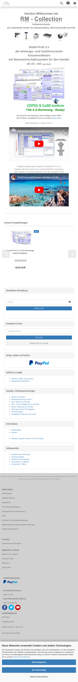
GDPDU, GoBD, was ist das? (22, 379)
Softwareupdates (17, 457)
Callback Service (8, 498)
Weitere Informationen (39, 677)
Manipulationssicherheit (20, 381)
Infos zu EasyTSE (10, 603)
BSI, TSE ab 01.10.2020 (20, 402)
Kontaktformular (8, 622)
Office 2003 (6, 568)
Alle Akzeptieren (39, 662)
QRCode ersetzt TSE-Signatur (23, 409)
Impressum (6, 502)
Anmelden (39, 308)
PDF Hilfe (5, 617)
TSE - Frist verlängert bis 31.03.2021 (25, 404)
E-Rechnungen (17, 412)
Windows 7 (6, 563)
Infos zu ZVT (8, 595)
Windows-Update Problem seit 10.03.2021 (27, 439)
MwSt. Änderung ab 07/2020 (22, 407)
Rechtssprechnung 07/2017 (21, 399)
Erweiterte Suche (39, 343)
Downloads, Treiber (18, 464)
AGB (4, 516)
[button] (6, 254)
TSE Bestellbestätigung (11, 507)
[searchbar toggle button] (61, 3)
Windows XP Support (10, 554)
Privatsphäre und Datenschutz (13, 511)
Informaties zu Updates (20, 462)
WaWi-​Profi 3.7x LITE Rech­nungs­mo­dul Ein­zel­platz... (20, 251)
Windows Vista (7, 559)
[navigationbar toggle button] (74, 3)
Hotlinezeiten (57, 118)
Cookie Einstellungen (10, 529)
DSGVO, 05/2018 (18, 397)
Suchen (39, 337)
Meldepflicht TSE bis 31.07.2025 (23, 414)
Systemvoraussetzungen (20, 454)
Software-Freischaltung (20, 459)
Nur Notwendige (39, 670)
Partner (14, 432)
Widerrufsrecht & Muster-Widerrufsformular (18, 525)
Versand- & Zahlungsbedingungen (15, 520)
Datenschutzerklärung (21, 657)
